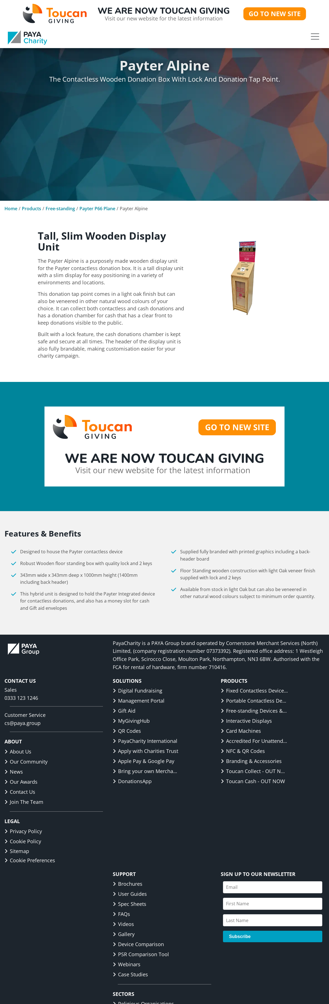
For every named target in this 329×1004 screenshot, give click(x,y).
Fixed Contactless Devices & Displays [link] (254, 690)
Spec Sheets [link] (129, 904)
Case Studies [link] (130, 974)
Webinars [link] (126, 964)
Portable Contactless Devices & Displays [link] (254, 700)
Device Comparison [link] (138, 944)
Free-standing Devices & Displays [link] (254, 710)
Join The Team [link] (23, 802)
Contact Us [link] (19, 791)
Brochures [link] (127, 883)
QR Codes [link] (127, 730)
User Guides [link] (130, 893)
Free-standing (60, 208)
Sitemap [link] (16, 851)
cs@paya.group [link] (22, 723)
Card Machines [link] (241, 730)
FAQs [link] (121, 914)
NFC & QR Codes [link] (243, 751)
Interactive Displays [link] (246, 720)
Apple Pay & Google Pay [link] (143, 761)
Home (10, 208)
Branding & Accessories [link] (251, 761)
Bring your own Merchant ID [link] (146, 771)
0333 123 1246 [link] (21, 697)
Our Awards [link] (20, 781)
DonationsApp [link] (132, 781)
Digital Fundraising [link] (137, 690)
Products (31, 208)
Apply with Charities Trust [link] (145, 751)
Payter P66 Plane (97, 208)
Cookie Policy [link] (22, 841)
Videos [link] (123, 924)
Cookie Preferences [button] (29, 860)
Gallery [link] (124, 934)
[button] (315, 36)
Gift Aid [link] (124, 710)
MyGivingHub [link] (131, 720)
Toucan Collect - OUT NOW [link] (254, 771)
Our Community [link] (26, 761)
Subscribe (240, 936)
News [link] (13, 771)
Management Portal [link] (138, 700)
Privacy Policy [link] (23, 831)
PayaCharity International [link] (145, 741)
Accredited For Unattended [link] (254, 741)
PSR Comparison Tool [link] (141, 954)
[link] (27, 37)
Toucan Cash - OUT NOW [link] (253, 781)
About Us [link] (17, 751)
